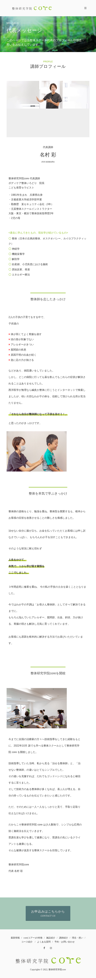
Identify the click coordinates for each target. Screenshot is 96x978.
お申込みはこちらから (48, 913)
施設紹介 (50, 938)
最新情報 (15, 938)
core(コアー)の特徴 (32, 938)
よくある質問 (44, 942)
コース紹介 (27, 942)
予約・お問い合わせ (64, 942)
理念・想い (77, 938)
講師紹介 (63, 938)
